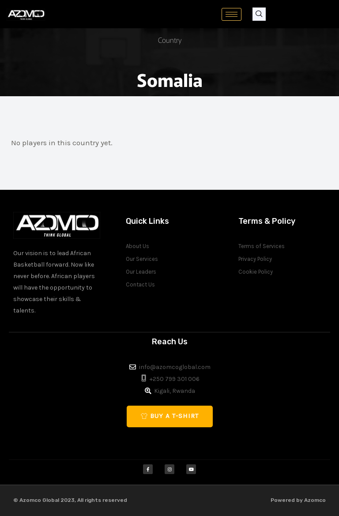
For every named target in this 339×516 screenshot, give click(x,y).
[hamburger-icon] (231, 14)
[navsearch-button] (259, 14)
